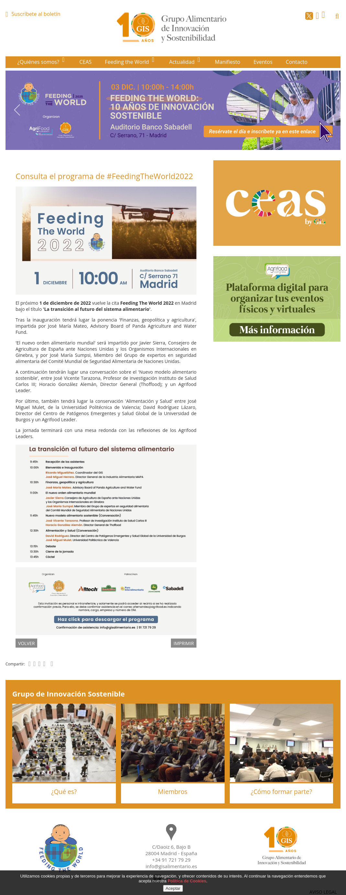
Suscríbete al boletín (35, 13)
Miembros (172, 791)
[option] (173, 110)
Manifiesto (227, 61)
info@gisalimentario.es (171, 866)
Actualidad (182, 61)
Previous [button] (17, 110)
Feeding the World (127, 61)
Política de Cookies (187, 880)
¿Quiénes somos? (39, 61)
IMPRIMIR (183, 643)
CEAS (85, 61)
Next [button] (329, 110)
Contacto (296, 61)
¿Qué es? (64, 791)
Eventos (263, 61)
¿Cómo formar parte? (281, 791)
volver (26, 643)
